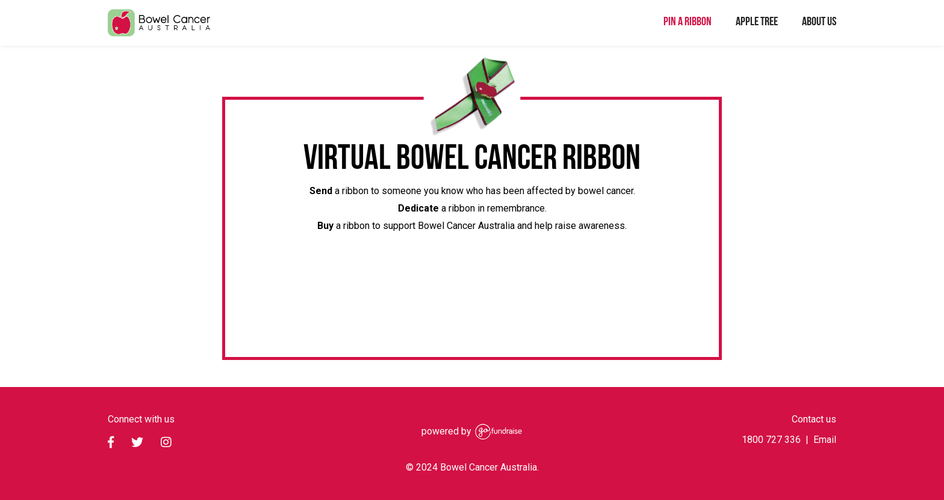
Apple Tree (757, 20)
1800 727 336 (771, 439)
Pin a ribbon (687, 20)
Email (824, 439)
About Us (819, 20)
